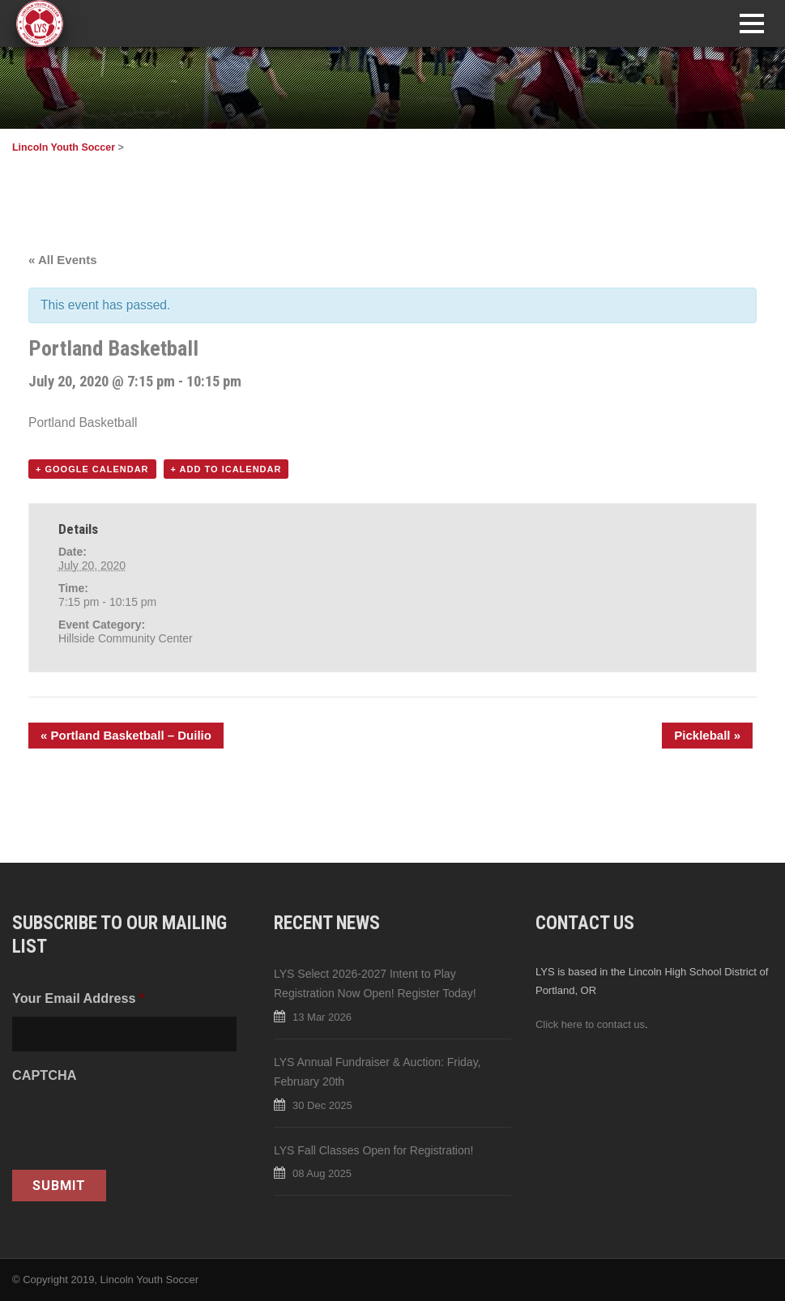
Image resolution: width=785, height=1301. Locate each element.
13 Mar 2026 (322, 1017)
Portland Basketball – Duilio (126, 735)
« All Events (62, 260)
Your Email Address (78, 998)
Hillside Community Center (125, 638)
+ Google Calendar (92, 469)
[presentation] (135, 1125)
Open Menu (751, 23)
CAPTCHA (44, 1075)
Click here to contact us (590, 1024)
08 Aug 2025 (322, 1173)
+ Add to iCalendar (226, 469)
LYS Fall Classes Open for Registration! (373, 1150)
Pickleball (707, 735)
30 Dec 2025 (322, 1105)
